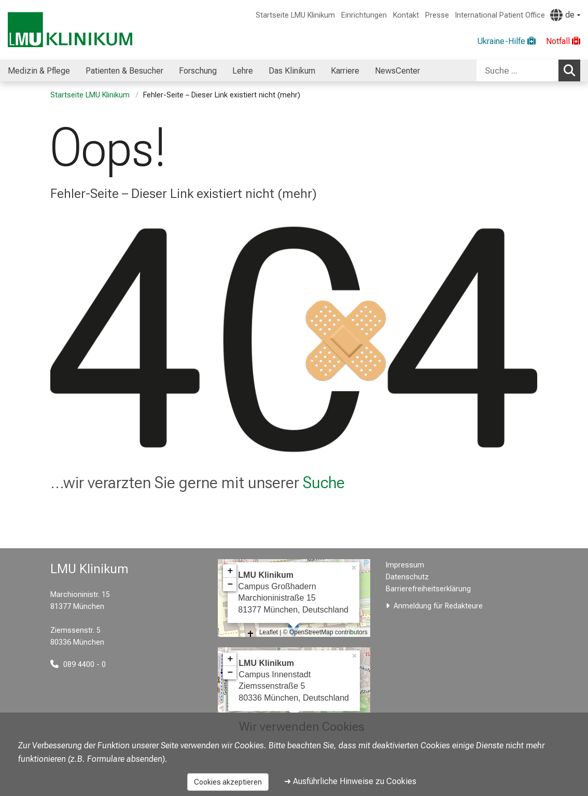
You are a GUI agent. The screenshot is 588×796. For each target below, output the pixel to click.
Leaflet (268, 632)
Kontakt (406, 15)
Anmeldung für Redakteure (438, 606)
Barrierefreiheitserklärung (428, 589)
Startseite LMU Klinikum (295, 15)
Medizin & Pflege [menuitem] (39, 71)
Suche (324, 482)
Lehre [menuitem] (242, 71)
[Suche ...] (517, 70)
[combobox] (528, 70)
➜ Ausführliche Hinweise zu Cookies (350, 781)
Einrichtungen (364, 15)
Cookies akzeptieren (228, 782)
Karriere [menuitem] (345, 71)
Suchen (572, 70)
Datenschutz (407, 577)
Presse (437, 15)
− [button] (230, 584)
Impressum (405, 565)
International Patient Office (500, 15)
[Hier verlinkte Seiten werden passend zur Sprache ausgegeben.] (565, 15)
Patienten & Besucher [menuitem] (124, 71)
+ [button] (230, 571)
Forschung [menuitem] (198, 71)
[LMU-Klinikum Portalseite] (70, 29)
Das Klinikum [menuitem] (292, 71)
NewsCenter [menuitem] (397, 71)
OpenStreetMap (311, 632)
